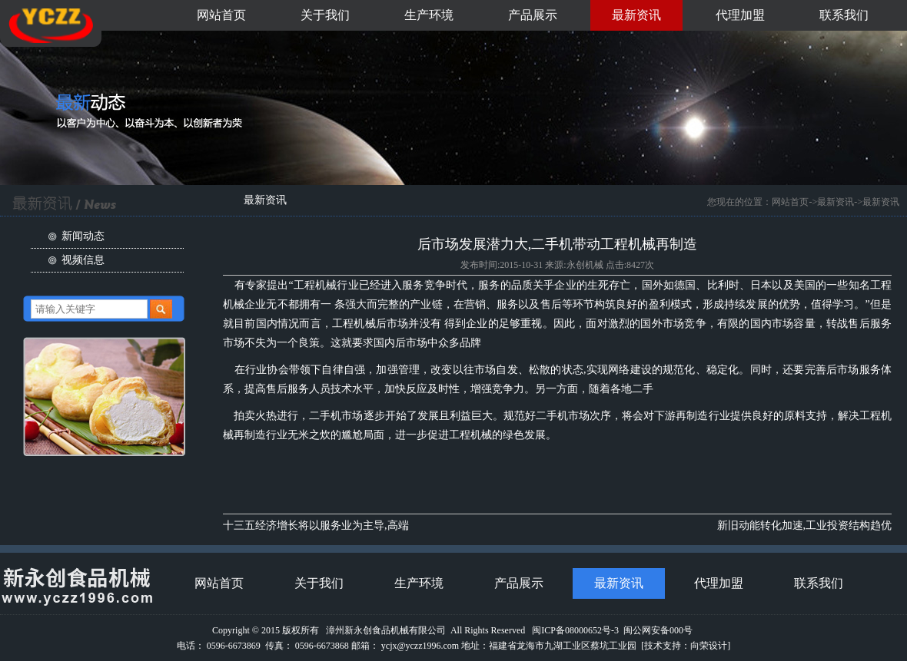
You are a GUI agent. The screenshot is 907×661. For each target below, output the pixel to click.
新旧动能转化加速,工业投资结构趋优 (804, 525)
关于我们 (325, 14)
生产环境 (429, 14)
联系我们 (844, 14)
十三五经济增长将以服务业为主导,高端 (316, 525)
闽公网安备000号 (658, 630)
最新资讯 (636, 14)
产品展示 (532, 14)
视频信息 (83, 260)
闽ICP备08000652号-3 (575, 630)
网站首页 (221, 14)
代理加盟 (740, 14)
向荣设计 (708, 645)
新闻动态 (83, 236)
